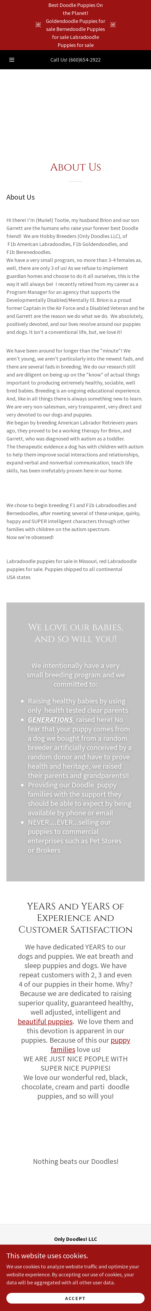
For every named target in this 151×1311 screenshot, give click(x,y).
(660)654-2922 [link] (85, 59)
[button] (11, 59)
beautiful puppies (45, 1021)
